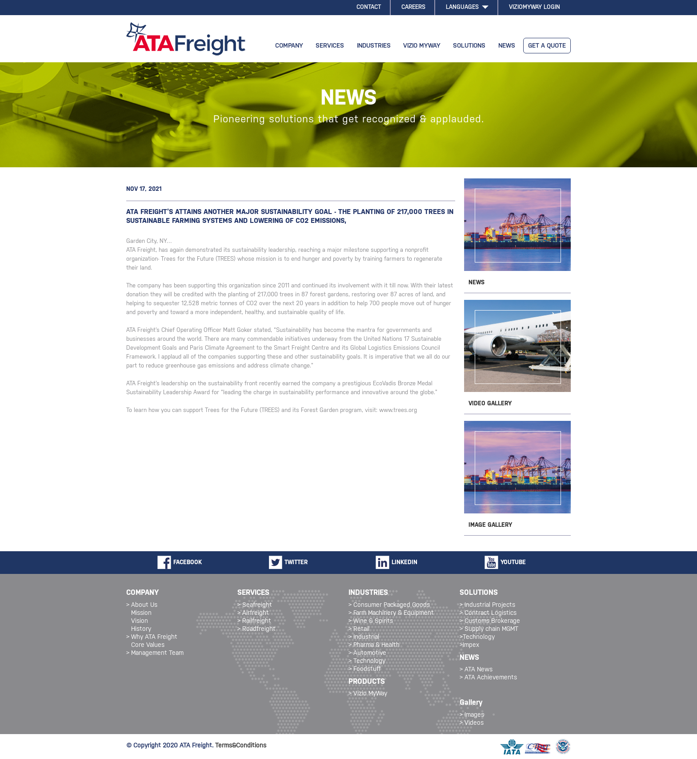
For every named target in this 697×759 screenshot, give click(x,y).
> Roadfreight (256, 629)
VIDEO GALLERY (490, 404)
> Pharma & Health (374, 645)
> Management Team (155, 653)
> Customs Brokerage (490, 621)
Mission (141, 613)
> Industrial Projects (487, 605)
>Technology (477, 637)
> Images (472, 715)
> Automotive (367, 653)
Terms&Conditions (240, 746)
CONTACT (369, 7)
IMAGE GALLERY (490, 525)
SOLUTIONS (469, 46)
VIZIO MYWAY (422, 46)
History (141, 629)
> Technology (366, 661)
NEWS (506, 46)
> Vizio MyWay (367, 694)
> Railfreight (254, 621)
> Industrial (363, 637)
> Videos (472, 723)
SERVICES (330, 46)
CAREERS (413, 7)
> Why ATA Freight (151, 637)
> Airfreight (253, 613)
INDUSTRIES (374, 46)
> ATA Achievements (488, 678)
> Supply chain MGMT (489, 629)
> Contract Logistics (488, 613)
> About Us (141, 605)
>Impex (469, 645)
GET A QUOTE (547, 46)
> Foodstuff (364, 669)
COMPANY (289, 46)
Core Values (147, 645)
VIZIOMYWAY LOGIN (534, 7)
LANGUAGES (467, 7)
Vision (139, 621)
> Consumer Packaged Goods (389, 605)
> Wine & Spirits (370, 621)
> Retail (358, 629)
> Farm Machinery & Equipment (391, 613)
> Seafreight (254, 605)
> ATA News (476, 670)
